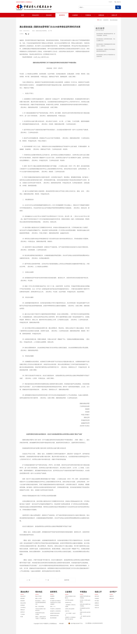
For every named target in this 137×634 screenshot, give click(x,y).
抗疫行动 (67, 611)
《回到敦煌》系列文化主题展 (70, 605)
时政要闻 (52, 596)
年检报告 (97, 598)
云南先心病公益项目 (69, 608)
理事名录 (22, 609)
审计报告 (97, 600)
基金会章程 (23, 603)
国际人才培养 (38, 598)
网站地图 (61, 623)
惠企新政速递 (113, 20)
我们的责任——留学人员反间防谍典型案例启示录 (40, 602)
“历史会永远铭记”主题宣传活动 (40, 609)
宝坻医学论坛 (68, 602)
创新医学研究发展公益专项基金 (85, 597)
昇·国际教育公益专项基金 (85, 609)
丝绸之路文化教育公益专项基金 (85, 605)
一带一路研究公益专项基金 (85, 617)
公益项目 (75, 15)
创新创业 (101, 15)
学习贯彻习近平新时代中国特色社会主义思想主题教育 (55, 602)
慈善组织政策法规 (54, 615)
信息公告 (97, 607)
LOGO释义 (23, 607)
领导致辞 (22, 598)
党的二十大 (52, 606)
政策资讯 (62, 15)
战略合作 (112, 596)
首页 (22, 15)
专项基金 (88, 15)
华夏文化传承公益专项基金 (85, 613)
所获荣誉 (97, 605)
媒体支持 (112, 598)
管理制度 (22, 605)
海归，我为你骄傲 (39, 606)
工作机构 (22, 614)
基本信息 (97, 596)
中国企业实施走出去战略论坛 (70, 597)
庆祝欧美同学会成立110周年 (40, 613)
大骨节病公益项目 (69, 600)
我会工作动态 (38, 596)
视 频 (21, 616)
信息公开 (114, 15)
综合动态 (49, 15)
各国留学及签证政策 (55, 613)
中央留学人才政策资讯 (55, 608)
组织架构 (22, 600)
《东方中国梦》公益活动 (70, 614)
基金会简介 (35, 15)
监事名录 (22, 612)
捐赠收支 (97, 603)
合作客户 (113, 592)
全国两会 (52, 598)
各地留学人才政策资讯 (55, 611)
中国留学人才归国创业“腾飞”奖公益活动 (70, 618)
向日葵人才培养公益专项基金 (85, 601)
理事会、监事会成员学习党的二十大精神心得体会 (40, 618)
